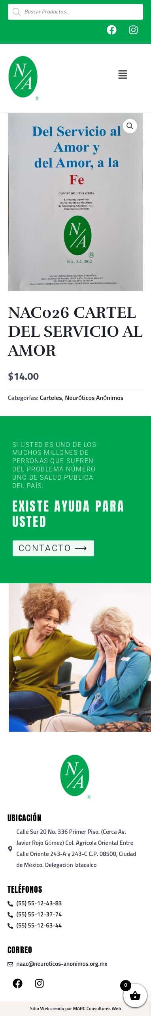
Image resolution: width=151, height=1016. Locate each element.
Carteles (51, 398)
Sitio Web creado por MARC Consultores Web (75, 1009)
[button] (122, 74)
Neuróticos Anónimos (94, 398)
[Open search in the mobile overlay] (75, 12)
